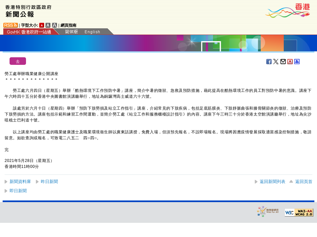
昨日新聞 (49, 181)
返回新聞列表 (272, 181)
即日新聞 (18, 190)
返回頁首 (303, 181)
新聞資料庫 (20, 181)
